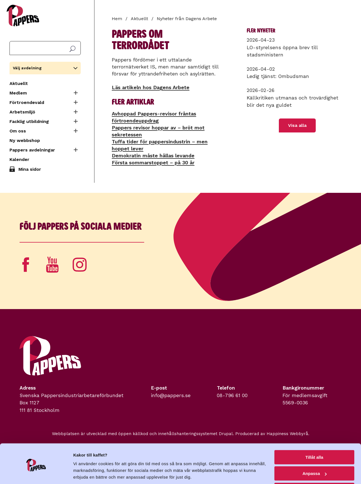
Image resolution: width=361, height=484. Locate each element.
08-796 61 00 (232, 395)
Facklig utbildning (29, 121)
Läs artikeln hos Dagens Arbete (150, 87)
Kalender (19, 159)
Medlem (18, 93)
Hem (117, 18)
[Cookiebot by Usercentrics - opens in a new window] (36, 473)
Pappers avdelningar (32, 150)
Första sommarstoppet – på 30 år (153, 162)
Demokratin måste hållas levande (153, 155)
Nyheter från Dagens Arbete (187, 18)
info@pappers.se (171, 395)
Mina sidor (29, 169)
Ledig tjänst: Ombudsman (278, 76)
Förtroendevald (27, 102)
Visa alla (297, 125)
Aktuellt (19, 83)
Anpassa (314, 454)
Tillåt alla (314, 437)
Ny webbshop (25, 140)
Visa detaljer (85, 472)
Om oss (18, 131)
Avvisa (314, 470)
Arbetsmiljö (22, 112)
